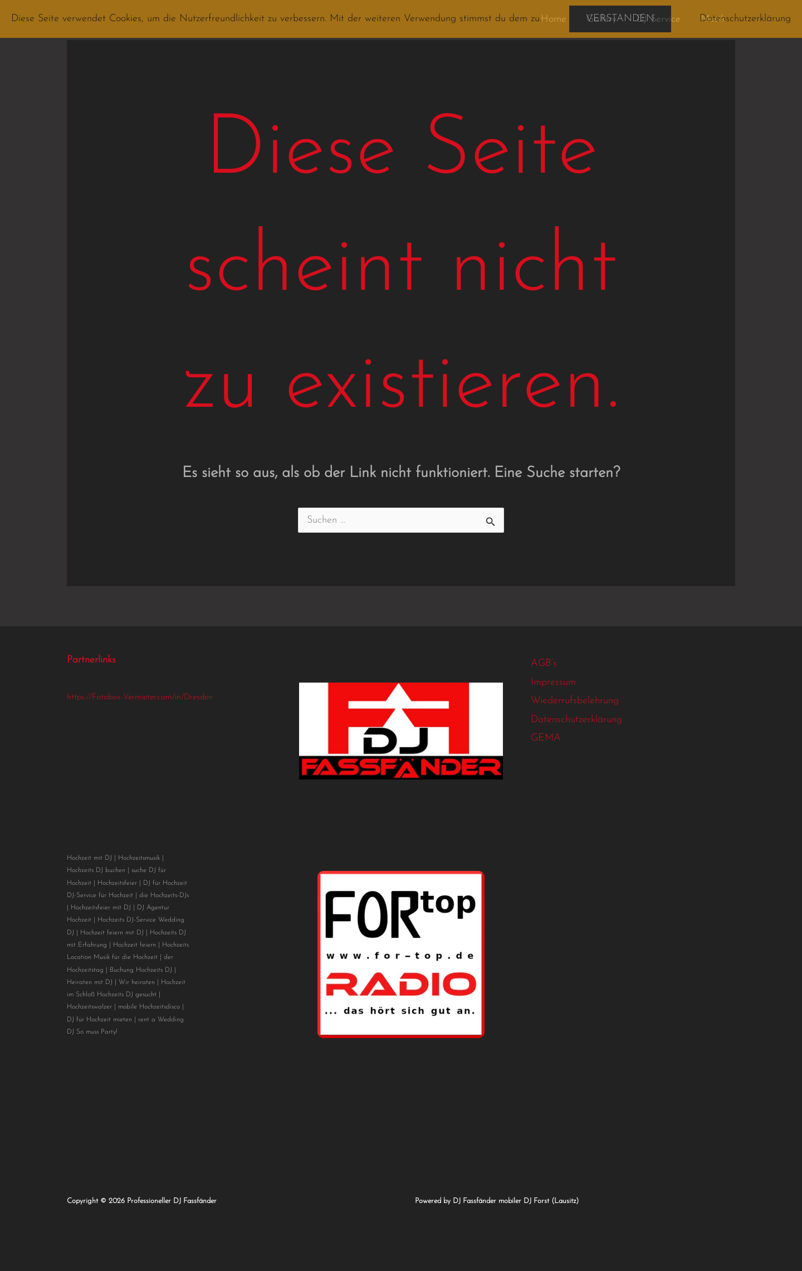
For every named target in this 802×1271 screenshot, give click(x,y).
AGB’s (544, 663)
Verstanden (620, 18)
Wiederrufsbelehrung (575, 700)
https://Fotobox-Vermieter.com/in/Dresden (140, 697)
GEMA (546, 738)
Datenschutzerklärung (576, 719)
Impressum (553, 682)
